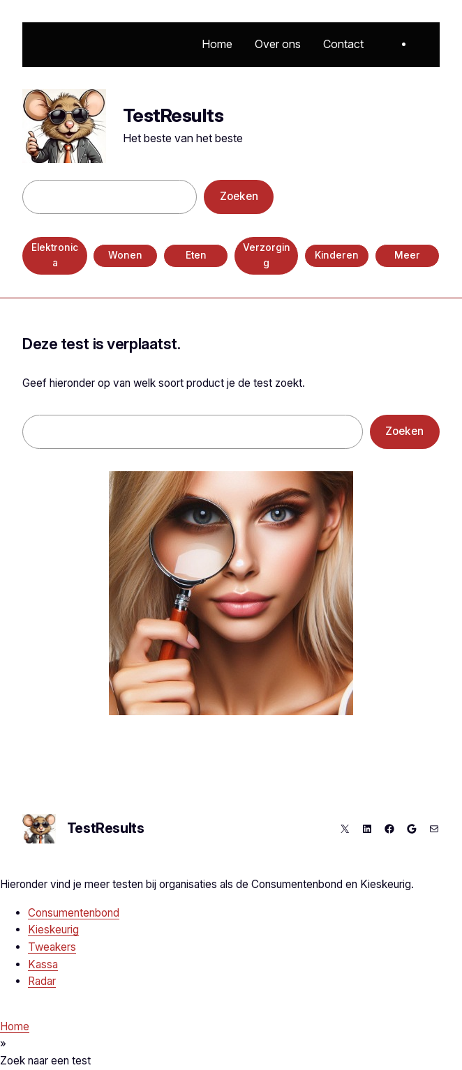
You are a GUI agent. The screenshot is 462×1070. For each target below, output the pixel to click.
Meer (407, 255)
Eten (196, 255)
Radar (42, 981)
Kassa (43, 964)
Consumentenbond (73, 912)
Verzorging (266, 255)
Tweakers (52, 947)
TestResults (173, 115)
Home (14, 1026)
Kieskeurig (53, 929)
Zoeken (239, 196)
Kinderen (337, 255)
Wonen (125, 255)
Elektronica (54, 255)
